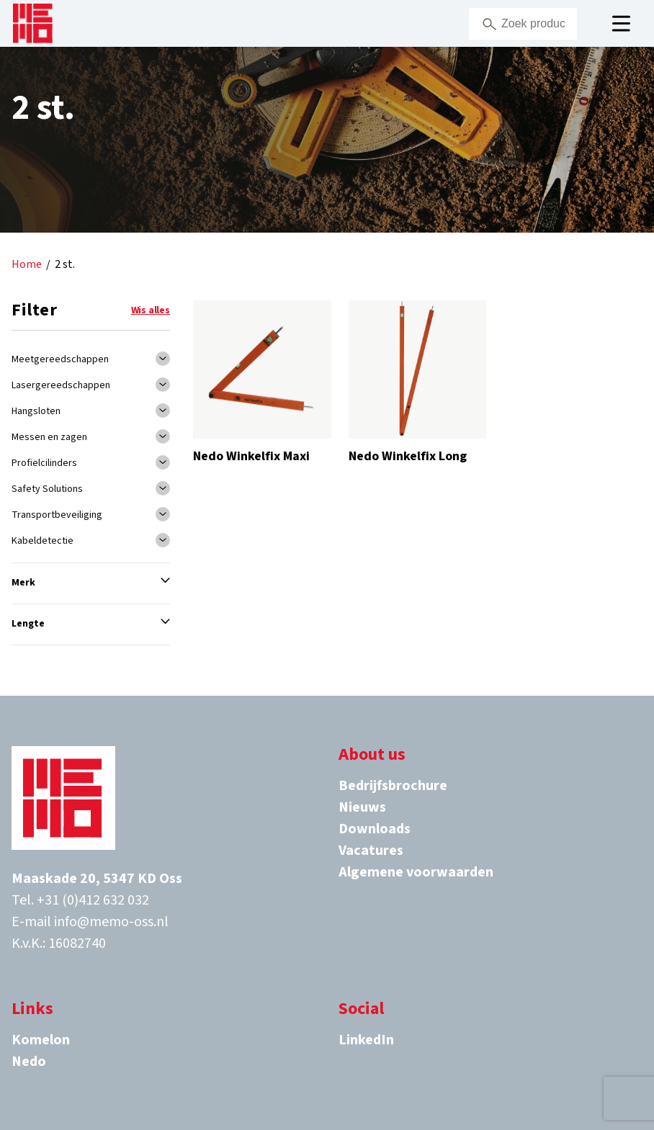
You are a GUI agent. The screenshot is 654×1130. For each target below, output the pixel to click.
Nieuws (362, 807)
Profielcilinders (44, 463)
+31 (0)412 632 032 (93, 900)
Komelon (41, 1040)
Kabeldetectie (42, 541)
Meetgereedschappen (60, 359)
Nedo (29, 1061)
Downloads (375, 829)
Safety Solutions (47, 489)
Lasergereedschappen (61, 385)
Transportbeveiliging (57, 515)
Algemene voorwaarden (416, 872)
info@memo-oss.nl (111, 922)
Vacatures (371, 850)
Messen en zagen (49, 437)
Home (27, 265)
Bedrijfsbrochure (393, 786)
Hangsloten (36, 411)
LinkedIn (366, 1040)
